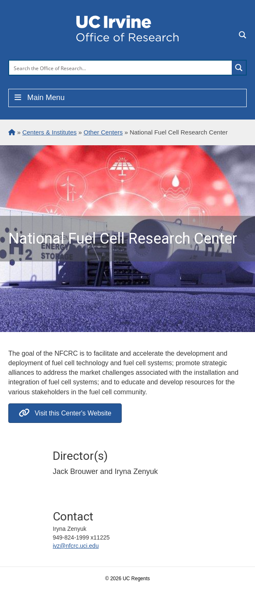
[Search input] (121, 67)
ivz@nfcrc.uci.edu (76, 545)
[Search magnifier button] (239, 68)
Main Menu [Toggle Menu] (39, 97)
